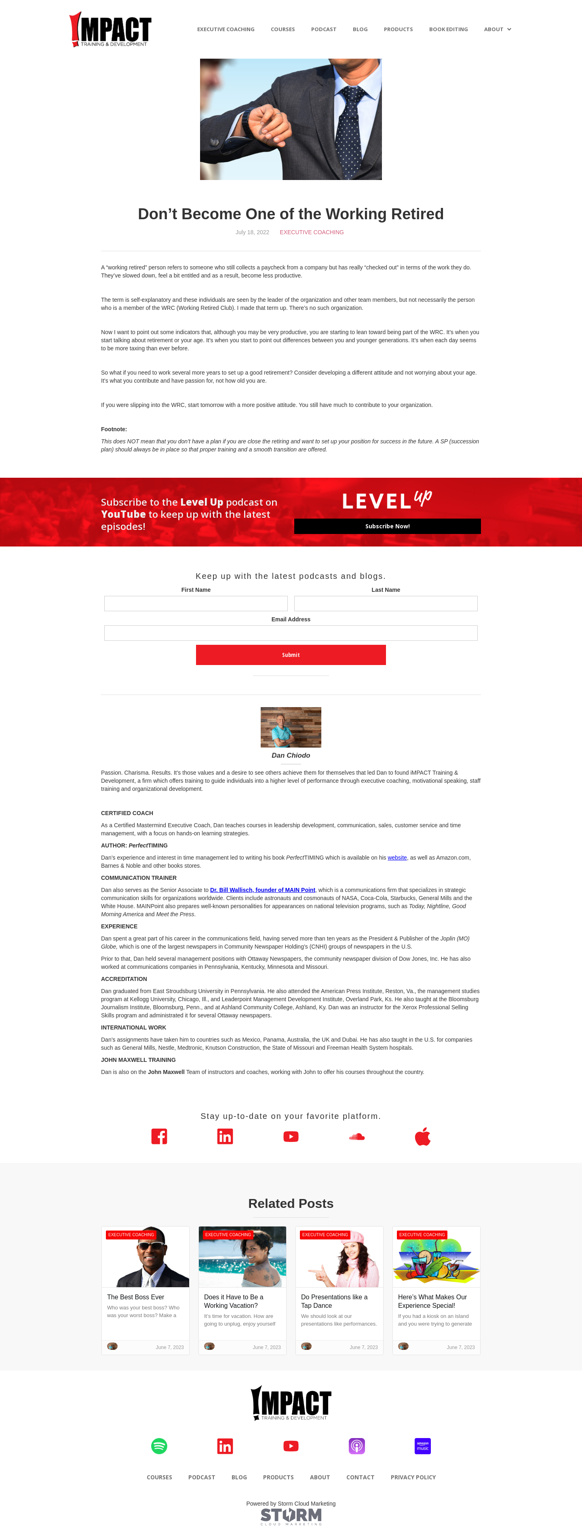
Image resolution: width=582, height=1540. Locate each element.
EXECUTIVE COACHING (226, 29)
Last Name (386, 590)
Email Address (291, 619)
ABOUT (494, 29)
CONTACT (360, 1477)
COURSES (283, 29)
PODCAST (324, 29)
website (397, 857)
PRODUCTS (398, 29)
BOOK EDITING (448, 29)
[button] (498, 29)
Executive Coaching (312, 232)
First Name (196, 590)
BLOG (360, 29)
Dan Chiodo (291, 755)
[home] (110, 29)
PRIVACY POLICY (413, 1477)
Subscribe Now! (387, 526)
